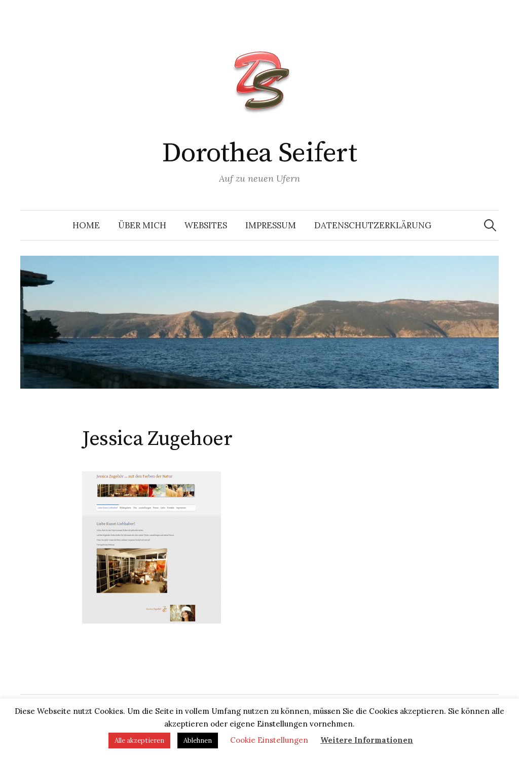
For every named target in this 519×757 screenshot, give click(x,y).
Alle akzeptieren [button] (139, 740)
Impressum (270, 225)
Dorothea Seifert (259, 153)
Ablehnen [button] (197, 740)
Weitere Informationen (366, 740)
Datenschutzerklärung (372, 225)
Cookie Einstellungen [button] (269, 740)
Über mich (142, 225)
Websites (205, 225)
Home (86, 225)
